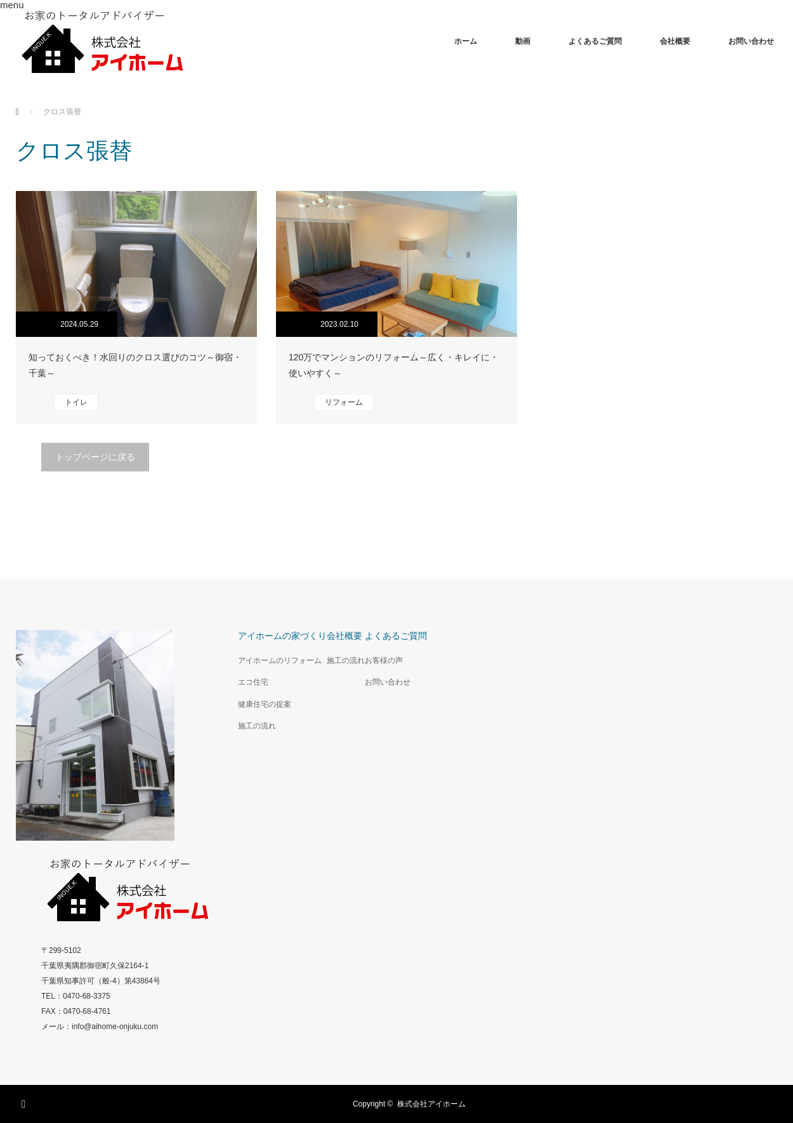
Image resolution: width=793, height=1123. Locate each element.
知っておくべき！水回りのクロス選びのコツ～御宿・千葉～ (135, 365)
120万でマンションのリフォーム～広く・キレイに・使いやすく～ (394, 365)
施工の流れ (257, 725)
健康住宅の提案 (264, 704)
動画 (522, 41)
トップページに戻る (95, 457)
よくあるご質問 (595, 41)
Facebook (25, 1102)
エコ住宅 (253, 682)
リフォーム (344, 402)
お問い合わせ (751, 41)
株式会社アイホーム (431, 1104)
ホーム (465, 41)
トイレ (76, 402)
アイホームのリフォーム (280, 660)
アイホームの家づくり (282, 636)
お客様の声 (384, 660)
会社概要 (675, 41)
